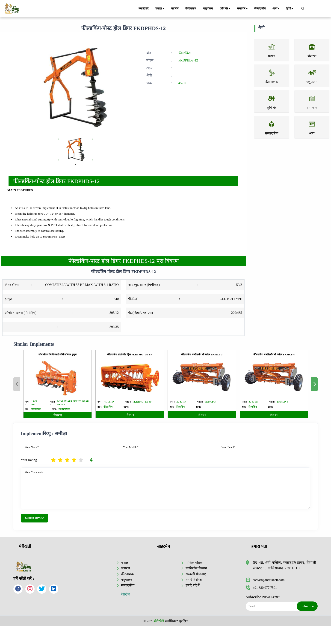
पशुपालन (208, 8)
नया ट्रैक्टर (143, 8)
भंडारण (174, 8)
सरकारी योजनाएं (196, 574)
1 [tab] (75, 164)
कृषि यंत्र (225, 8)
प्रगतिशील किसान (196, 568)
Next (314, 384)
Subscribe (307, 606)
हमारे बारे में (193, 585)
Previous (16, 384)
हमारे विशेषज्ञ (194, 579)
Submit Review (34, 517)
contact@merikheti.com (265, 580)
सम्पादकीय (260, 8)
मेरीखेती (125, 594)
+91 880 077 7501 (261, 587)
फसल (160, 8)
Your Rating (29, 460)
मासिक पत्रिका (194, 563)
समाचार (242, 8)
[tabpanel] (75, 149)
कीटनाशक (190, 8)
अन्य (276, 8)
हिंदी (290, 8)
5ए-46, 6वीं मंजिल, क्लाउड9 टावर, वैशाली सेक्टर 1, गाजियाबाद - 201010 (284, 565)
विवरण (57, 415)
